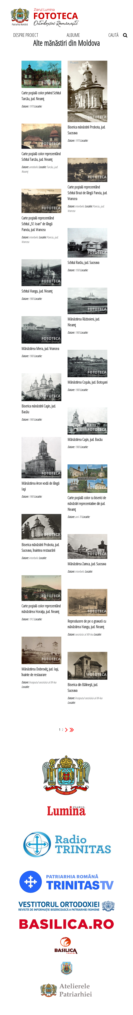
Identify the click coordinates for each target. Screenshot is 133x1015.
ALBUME (73, 35)
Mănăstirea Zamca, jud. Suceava (87, 563)
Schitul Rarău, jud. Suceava (83, 262)
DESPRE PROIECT (25, 35)
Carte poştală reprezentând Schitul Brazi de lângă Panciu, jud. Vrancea (87, 192)
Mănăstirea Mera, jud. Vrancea (40, 348)
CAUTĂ (117, 35)
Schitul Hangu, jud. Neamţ (37, 291)
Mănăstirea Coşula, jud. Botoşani (87, 382)
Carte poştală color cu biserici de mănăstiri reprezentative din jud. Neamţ (87, 503)
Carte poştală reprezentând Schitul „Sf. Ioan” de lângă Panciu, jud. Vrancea (38, 223)
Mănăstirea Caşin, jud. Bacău (85, 439)
